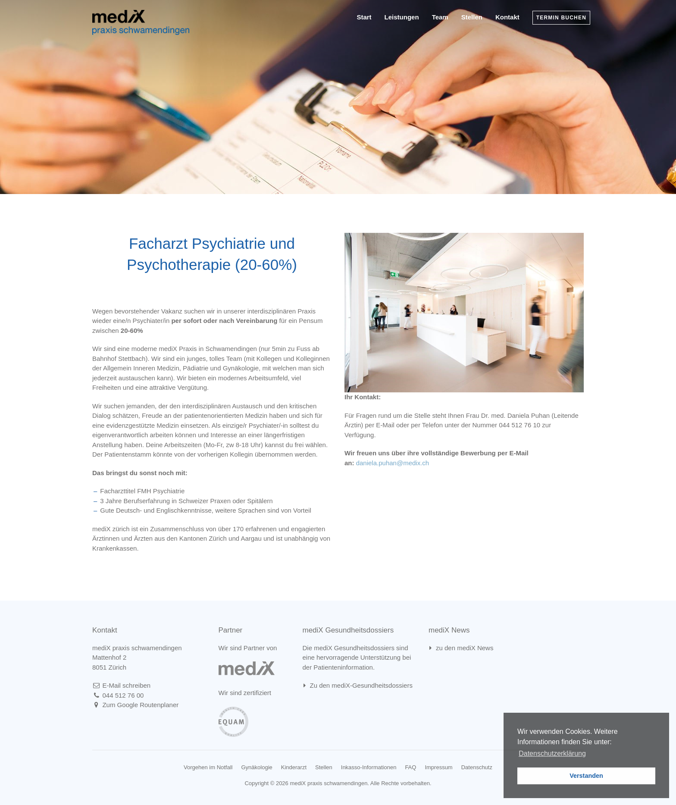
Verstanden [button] (586, 775)
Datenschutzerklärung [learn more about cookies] (552, 753)
